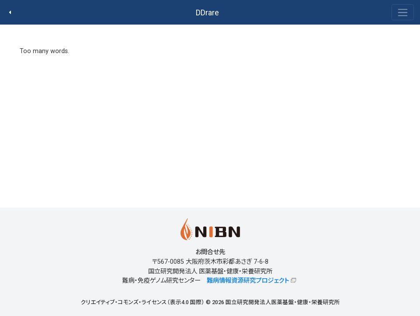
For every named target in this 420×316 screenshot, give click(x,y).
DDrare (207, 12)
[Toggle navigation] (403, 12)
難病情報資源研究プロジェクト (248, 280)
